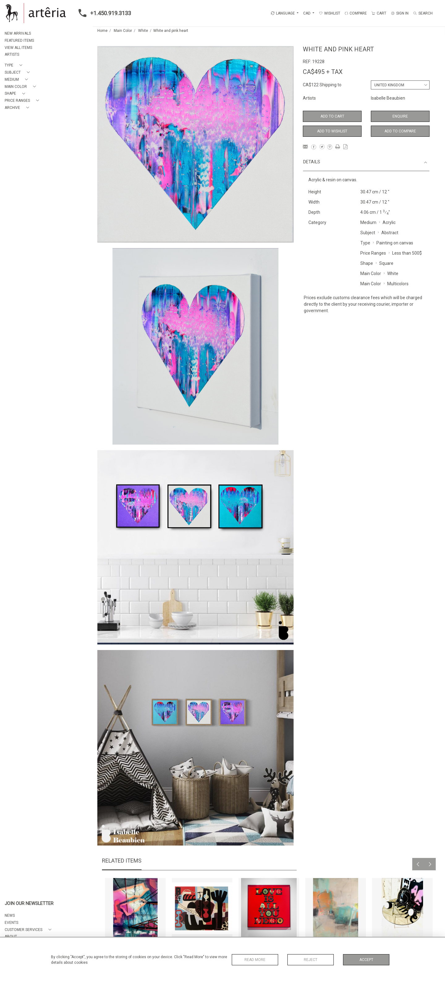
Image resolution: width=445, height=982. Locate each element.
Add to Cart (332, 116)
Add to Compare (400, 131)
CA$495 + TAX (323, 72)
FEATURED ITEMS (19, 40)
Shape (366, 263)
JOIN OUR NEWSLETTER (29, 903)
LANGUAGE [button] (283, 13)
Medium (368, 222)
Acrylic (389, 222)
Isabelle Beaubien (388, 98)
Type (365, 242)
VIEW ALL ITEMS (18, 47)
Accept (366, 960)
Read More (254, 960)
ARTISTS (12, 54)
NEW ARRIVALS (18, 33)
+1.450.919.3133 (103, 13)
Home (102, 30)
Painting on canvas (394, 242)
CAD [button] (307, 13)
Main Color (123, 30)
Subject (367, 232)
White (143, 30)
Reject (310, 960)
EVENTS (11, 922)
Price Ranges (373, 253)
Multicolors (398, 283)
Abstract (389, 232)
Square (386, 263)
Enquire (400, 116)
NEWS (10, 915)
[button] (15, 65)
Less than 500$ (407, 253)
